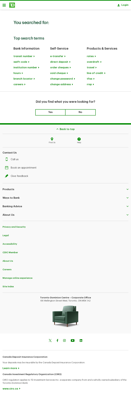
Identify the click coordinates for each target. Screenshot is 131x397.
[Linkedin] (81, 342)
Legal (6, 236)
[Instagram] (64, 342)
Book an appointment (22, 169)
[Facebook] (57, 342)
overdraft (93, 63)
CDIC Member (10, 254)
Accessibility (10, 245)
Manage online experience (17, 279)
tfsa (89, 80)
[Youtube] (73, 342)
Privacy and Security (14, 228)
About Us (8, 262)
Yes (50, 113)
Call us (13, 160)
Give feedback (17, 177)
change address (60, 85)
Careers (7, 271)
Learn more (10, 369)
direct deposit (59, 63)
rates (90, 57)
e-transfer (56, 57)
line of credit (95, 74)
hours (17, 74)
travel (90, 68)
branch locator (23, 80)
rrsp (89, 85)
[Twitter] (50, 342)
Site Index (8, 288)
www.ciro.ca (10, 390)
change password (61, 80)
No (80, 113)
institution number (25, 68)
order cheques (59, 68)
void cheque (58, 74)
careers (18, 85)
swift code (20, 63)
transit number (22, 57)
